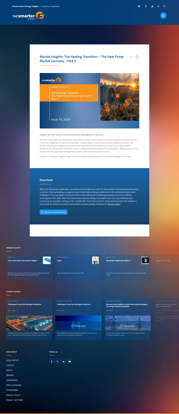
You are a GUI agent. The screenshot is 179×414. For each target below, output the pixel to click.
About (9, 370)
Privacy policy (114, 204)
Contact (10, 365)
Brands (10, 375)
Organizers (12, 380)
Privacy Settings (14, 400)
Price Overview (13, 385)
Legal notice (12, 360)
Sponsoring (12, 390)
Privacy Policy (13, 395)
